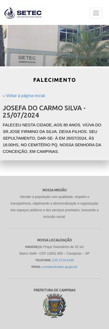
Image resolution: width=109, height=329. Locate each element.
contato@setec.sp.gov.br (60, 267)
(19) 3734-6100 (63, 260)
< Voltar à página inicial (24, 95)
